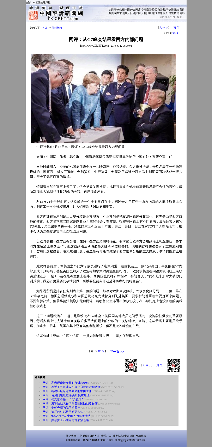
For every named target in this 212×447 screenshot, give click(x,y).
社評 (165, 9)
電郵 (182, 13)
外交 (132, 9)
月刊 (143, 13)
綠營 (154, 9)
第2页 (175, 32)
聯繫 (171, 13)
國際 (116, 13)
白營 (160, 9)
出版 (149, 13)
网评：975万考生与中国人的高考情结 (66, 416)
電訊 (154, 13)
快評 (171, 9)
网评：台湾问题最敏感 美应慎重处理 (66, 395)
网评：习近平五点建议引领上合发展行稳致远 (72, 387)
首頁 (110, 9)
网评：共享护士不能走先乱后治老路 (66, 420)
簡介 (165, 13)
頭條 (116, 9)
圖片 (127, 13)
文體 (138, 13)
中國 (127, 9)
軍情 (121, 13)
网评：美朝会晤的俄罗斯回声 (61, 407)
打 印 (176, 27)
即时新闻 (57, 27)
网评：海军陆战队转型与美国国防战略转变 (70, 403)
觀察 (182, 9)
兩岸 (138, 9)
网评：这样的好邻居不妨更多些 (63, 411)
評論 (176, 9)
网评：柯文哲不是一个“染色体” (63, 399)
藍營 (149, 9)
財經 (132, 13)
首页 (44, 27)
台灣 (143, 9)
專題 (160, 13)
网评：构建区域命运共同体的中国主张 (67, 391)
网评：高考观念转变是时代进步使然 (66, 382)
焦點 (121, 9)
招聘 (176, 13)
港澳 (110, 13)
